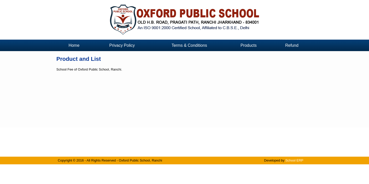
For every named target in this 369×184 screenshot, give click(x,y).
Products (248, 45)
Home (73, 45)
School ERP (294, 160)
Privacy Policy (122, 45)
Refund (292, 45)
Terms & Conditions (189, 45)
